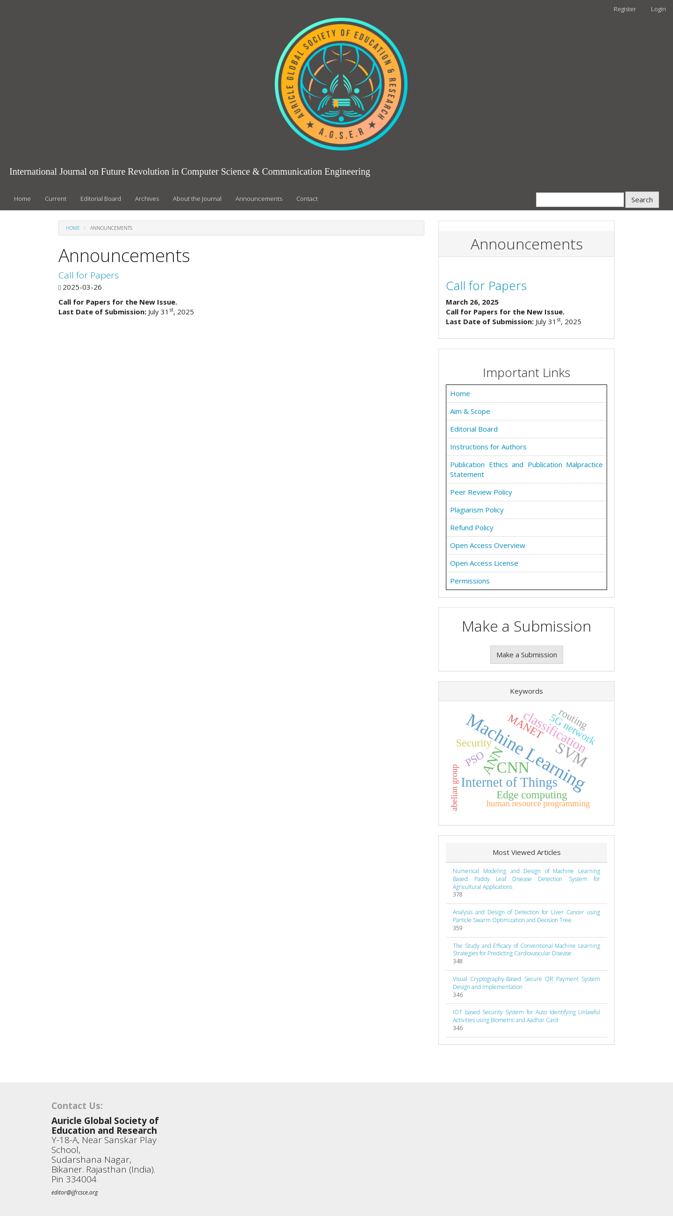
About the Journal (197, 198)
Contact (307, 198)
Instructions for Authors (488, 446)
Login (658, 9)
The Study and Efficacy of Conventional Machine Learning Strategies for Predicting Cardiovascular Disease (526, 950)
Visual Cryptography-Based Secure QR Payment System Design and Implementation (526, 983)
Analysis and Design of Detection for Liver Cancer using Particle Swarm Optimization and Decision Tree (526, 916)
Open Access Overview (487, 545)
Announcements (259, 198)
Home (22, 198)
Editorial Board (100, 198)
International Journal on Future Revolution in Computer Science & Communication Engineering (189, 171)
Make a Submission (526, 654)
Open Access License (484, 563)
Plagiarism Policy (477, 509)
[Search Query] (580, 199)
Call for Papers (88, 275)
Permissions (470, 580)
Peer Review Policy (481, 492)
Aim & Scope (470, 411)
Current (55, 198)
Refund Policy (472, 527)
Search (642, 199)
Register (625, 9)
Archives (147, 198)
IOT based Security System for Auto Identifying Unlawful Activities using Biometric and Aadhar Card (526, 1016)
